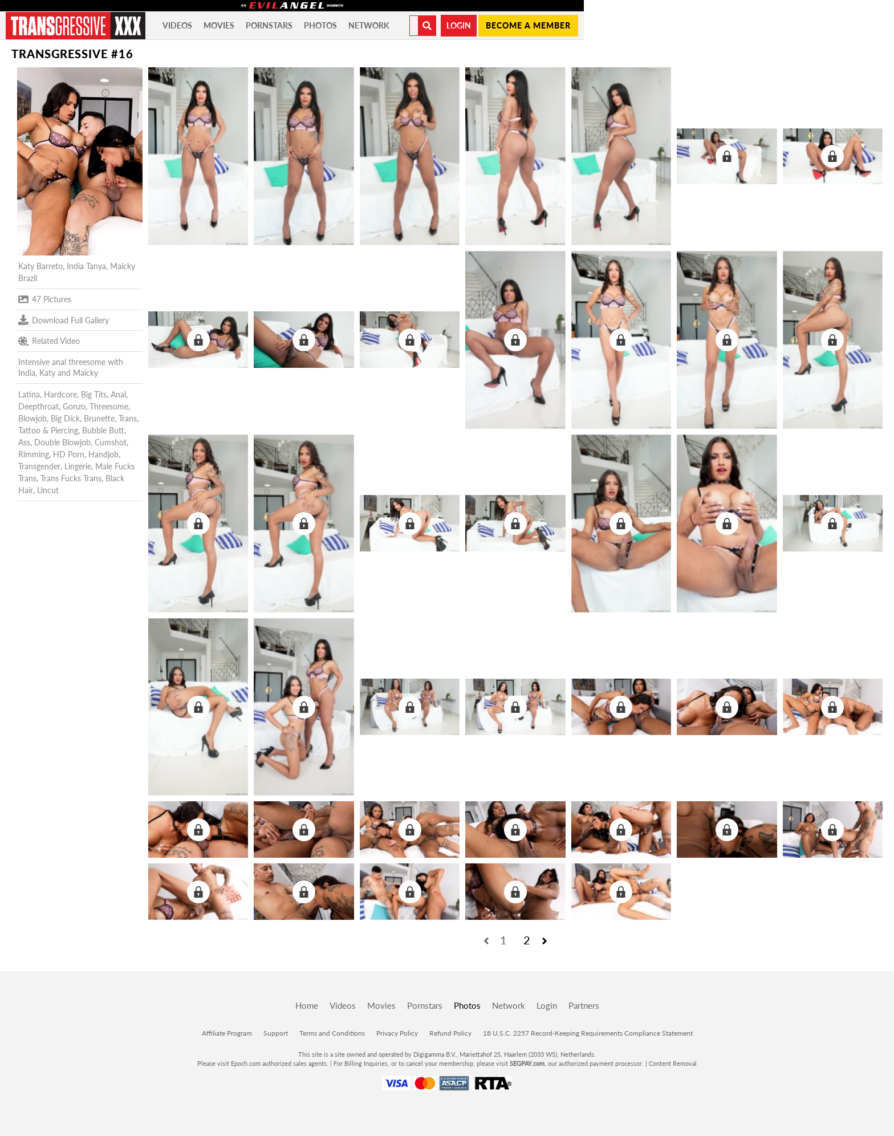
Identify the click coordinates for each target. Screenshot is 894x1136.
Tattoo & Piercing (48, 430)
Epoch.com (246, 1063)
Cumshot (111, 442)
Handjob (103, 454)
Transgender (39, 466)
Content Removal (673, 1063)
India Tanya (86, 266)
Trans (128, 418)
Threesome (109, 406)
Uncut (48, 490)
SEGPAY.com (527, 1063)
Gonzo (74, 406)
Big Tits (94, 394)
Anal (118, 394)
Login (458, 25)
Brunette (99, 418)
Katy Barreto (40, 266)
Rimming (33, 454)
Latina (29, 394)
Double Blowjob (62, 442)
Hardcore (60, 394)
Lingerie (77, 466)
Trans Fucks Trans (70, 478)
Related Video (49, 341)
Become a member (528, 25)
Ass (24, 442)
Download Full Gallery (63, 320)
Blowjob (32, 418)
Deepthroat (38, 406)
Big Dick (65, 418)
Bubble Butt (103, 430)
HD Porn (68, 454)
